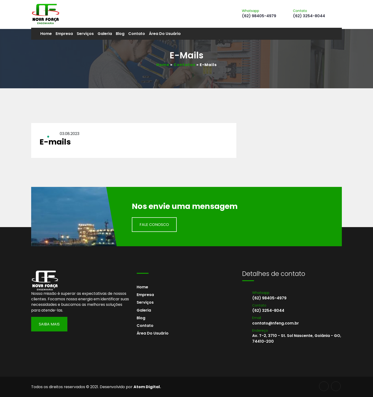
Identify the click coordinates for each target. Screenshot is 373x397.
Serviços (85, 33)
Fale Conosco (154, 224)
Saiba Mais (49, 324)
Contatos (184, 64)
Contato (136, 33)
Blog (120, 33)
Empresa (64, 33)
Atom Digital (147, 387)
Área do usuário (165, 33)
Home (46, 33)
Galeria (105, 33)
